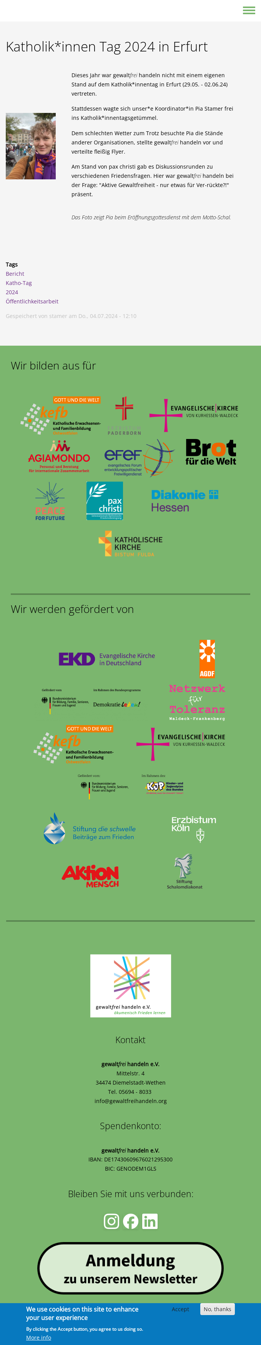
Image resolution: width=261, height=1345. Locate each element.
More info (38, 1337)
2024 (12, 292)
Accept (180, 1309)
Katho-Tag (19, 283)
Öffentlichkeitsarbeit (32, 301)
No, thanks (217, 1309)
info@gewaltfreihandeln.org (131, 1101)
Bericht (15, 273)
